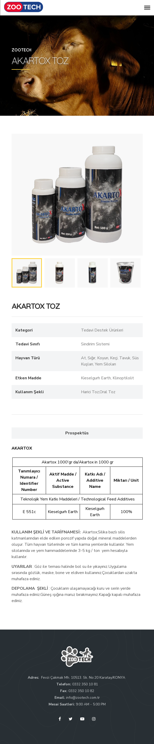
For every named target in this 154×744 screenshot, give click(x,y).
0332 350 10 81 (85, 684)
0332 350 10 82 (81, 690)
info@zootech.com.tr (83, 697)
